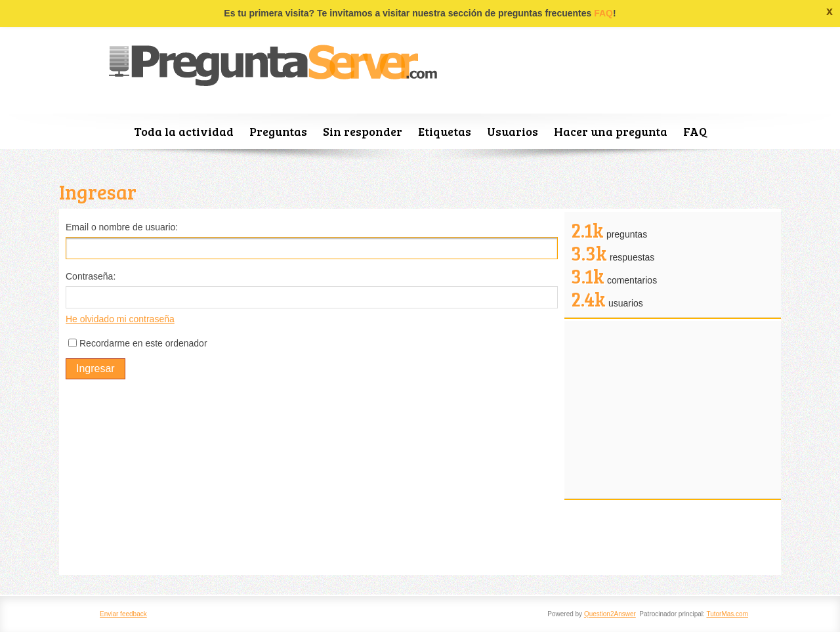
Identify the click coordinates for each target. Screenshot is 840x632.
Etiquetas (444, 131)
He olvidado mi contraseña (120, 319)
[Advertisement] (312, 476)
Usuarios (512, 131)
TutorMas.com (727, 614)
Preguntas (278, 131)
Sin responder (362, 131)
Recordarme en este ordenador (143, 343)
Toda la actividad (184, 131)
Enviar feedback (123, 614)
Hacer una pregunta (610, 131)
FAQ (603, 13)
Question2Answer (610, 614)
